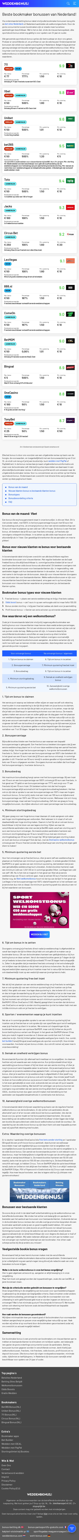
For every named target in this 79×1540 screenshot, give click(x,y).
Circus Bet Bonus (39, 241)
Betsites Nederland (11, 1377)
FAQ (10, 502)
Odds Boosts (8, 1389)
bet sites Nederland (14, 24)
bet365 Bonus (39, 157)
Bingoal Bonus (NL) (11, 1422)
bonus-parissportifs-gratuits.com (47, 1527)
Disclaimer (6, 1484)
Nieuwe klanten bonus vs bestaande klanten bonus (31, 491)
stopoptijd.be (39, 1506)
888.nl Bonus (39, 294)
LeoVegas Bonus (39, 268)
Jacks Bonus (39, 214)
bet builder (7, 1041)
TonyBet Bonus (39, 427)
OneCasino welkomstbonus (61, 840)
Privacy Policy (8, 1480)
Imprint (5, 1476)
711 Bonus (39, 73)
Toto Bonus (39, 188)
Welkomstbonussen (11, 1385)
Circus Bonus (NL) (10, 1418)
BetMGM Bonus (39, 348)
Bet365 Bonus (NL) (11, 1406)
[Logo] (39, 1494)
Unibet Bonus (39, 126)
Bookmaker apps (10, 1436)
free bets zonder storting (50, 1140)
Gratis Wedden (9, 1393)
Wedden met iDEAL (11, 1443)
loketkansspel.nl (60, 1503)
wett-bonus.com (40, 1535)
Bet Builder (7, 1439)
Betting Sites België (11, 1381)
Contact (5, 1469)
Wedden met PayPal (11, 1447)
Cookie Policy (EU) (10, 1488)
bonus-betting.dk (13, 1527)
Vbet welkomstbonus (26, 878)
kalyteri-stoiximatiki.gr (15, 1531)
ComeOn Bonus (39, 321)
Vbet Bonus (39, 99)
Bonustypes (14, 494)
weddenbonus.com (13, 1535)
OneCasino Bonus (39, 401)
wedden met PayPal (57, 461)
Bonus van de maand (18, 487)
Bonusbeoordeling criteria (20, 498)
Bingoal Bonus (39, 374)
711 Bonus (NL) (8, 1414)
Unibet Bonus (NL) (10, 1410)
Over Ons (6, 1465)
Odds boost (11, 602)
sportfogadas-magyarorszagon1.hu (53, 1531)
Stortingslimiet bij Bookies (15, 1451)
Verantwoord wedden (12, 1473)
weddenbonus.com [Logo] (17, 3)
